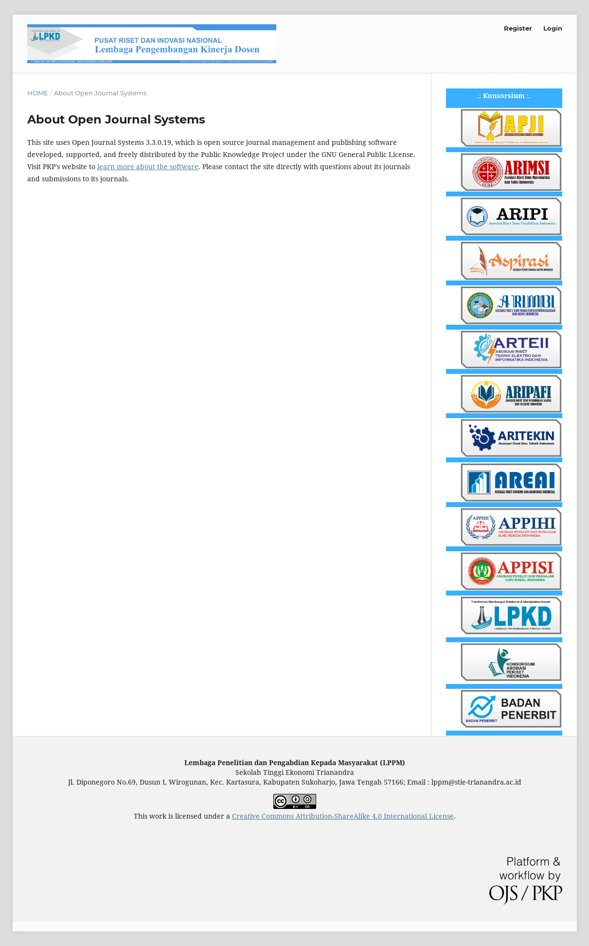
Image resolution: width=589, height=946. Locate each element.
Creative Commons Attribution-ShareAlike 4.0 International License (343, 816)
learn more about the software (147, 166)
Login (552, 28)
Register (518, 28)
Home (37, 93)
